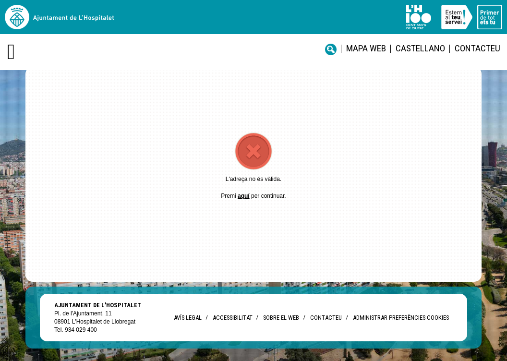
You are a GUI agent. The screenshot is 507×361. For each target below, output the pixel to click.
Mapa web (366, 48)
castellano (420, 48)
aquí (244, 196)
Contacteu (477, 48)
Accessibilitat (232, 317)
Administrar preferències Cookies (401, 317)
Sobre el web (281, 317)
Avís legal (188, 317)
